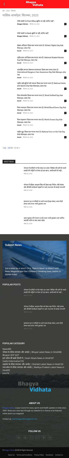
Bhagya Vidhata (22, 24)
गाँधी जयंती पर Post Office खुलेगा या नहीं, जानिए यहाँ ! (35, 21)
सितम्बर (13, 11)
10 (9, 148)
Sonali (19, 51)
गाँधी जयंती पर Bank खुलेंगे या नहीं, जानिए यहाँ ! (33, 33)
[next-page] (10, 148)
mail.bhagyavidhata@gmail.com (24, 419)
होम (4, 11)
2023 (8, 11)
